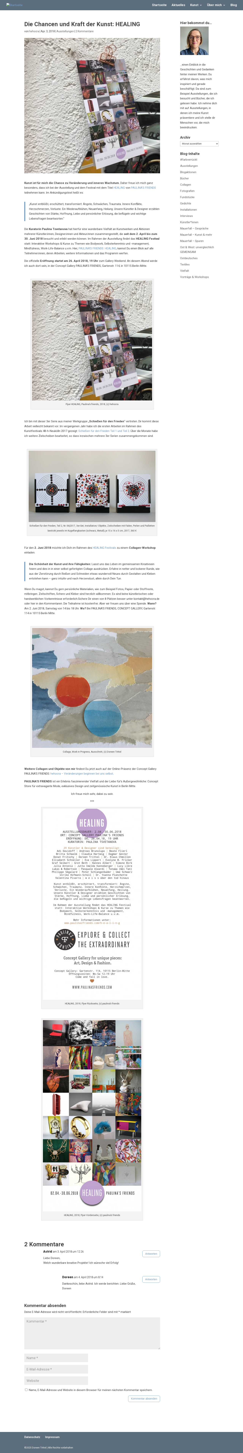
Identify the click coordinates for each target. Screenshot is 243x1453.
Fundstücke (187, 197)
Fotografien (187, 191)
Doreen (67, 1277)
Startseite (159, 5)
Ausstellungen (65, 31)
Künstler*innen (189, 222)
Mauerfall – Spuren (192, 241)
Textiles (185, 264)
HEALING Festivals (104, 547)
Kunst (194, 5)
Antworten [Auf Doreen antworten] (151, 1279)
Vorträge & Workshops (194, 277)
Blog (233, 5)
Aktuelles (178, 5)
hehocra (34, 31)
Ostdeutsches (189, 258)
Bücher (184, 178)
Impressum (52, 1437)
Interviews (186, 216)
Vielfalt (184, 270)
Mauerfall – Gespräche (194, 228)
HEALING (119, 187)
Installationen (188, 209)
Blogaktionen (188, 172)
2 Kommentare (85, 31)
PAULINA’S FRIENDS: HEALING (97, 248)
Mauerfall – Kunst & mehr (196, 234)
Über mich (214, 5)
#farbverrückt (188, 159)
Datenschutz (32, 1437)
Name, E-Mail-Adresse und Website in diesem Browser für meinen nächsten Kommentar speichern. (90, 1390)
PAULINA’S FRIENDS (143, 187)
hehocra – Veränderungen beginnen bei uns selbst (81, 773)
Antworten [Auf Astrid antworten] (151, 1253)
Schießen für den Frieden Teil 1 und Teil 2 (103, 431)
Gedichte (185, 203)
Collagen (185, 184)
